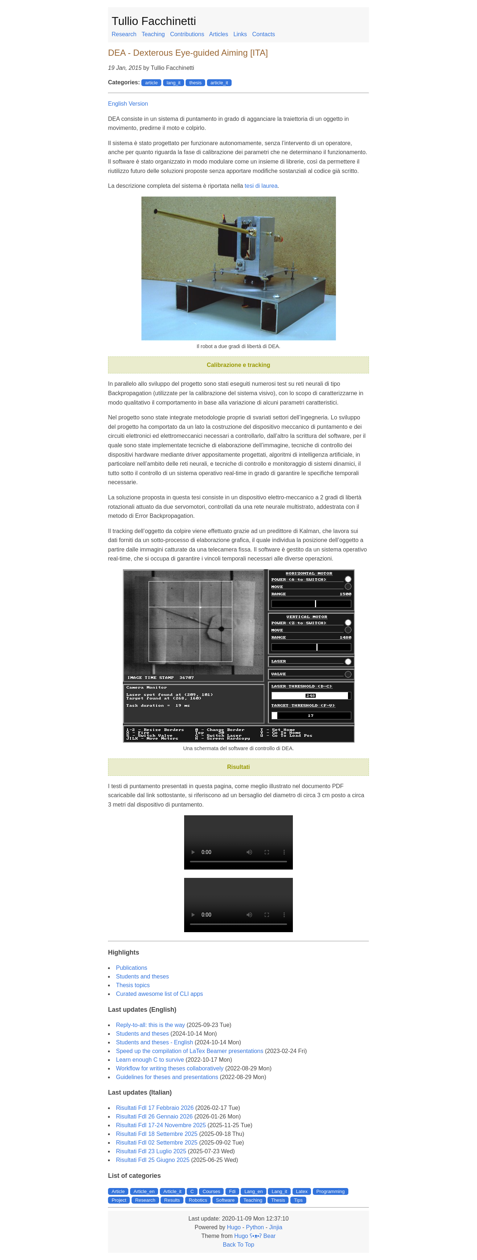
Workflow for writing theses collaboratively (170, 1068)
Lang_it (279, 1191)
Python (255, 1227)
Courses (211, 1191)
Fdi (232, 1191)
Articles (218, 34)
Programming (330, 1191)
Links (240, 34)
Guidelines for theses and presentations (167, 1077)
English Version (128, 104)
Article (118, 1191)
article (151, 82)
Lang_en (253, 1191)
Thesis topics (133, 985)
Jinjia (275, 1227)
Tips (298, 1200)
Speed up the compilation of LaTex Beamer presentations (189, 1051)
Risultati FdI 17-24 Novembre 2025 (161, 1125)
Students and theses (142, 976)
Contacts (263, 34)
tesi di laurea (261, 186)
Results (172, 1200)
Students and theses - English (154, 1042)
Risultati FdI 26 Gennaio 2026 (154, 1116)
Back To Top (238, 1245)
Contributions (187, 34)
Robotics (198, 1200)
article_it (219, 82)
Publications (131, 968)
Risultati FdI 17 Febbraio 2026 (155, 1108)
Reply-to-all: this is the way (150, 1025)
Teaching (153, 34)
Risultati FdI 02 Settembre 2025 (157, 1143)
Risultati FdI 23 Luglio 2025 (151, 1151)
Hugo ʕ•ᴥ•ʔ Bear (254, 1236)
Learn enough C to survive (150, 1060)
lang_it (174, 82)
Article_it (172, 1191)
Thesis (278, 1200)
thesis (195, 82)
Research (124, 34)
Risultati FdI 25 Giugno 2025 (153, 1160)
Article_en (144, 1191)
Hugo (234, 1227)
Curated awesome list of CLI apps (159, 994)
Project (119, 1200)
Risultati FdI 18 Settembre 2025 (157, 1134)
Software (225, 1200)
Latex (302, 1191)
